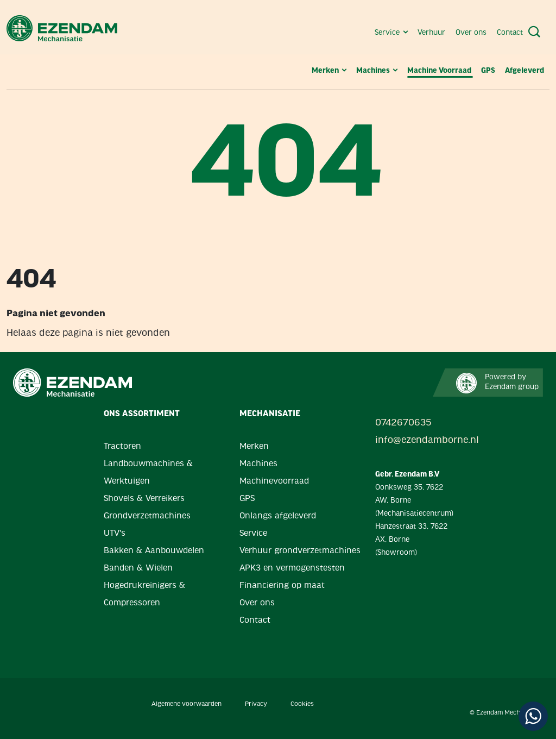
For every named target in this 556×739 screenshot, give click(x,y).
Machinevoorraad (274, 481)
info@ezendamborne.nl (414, 440)
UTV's (114, 533)
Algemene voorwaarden (186, 704)
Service (392, 33)
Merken (330, 71)
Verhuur (432, 33)
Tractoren (122, 446)
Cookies (302, 704)
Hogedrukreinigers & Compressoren (144, 594)
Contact (510, 33)
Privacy (256, 704)
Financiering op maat (282, 585)
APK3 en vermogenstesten (292, 568)
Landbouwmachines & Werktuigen (148, 473)
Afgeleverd (524, 71)
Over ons (472, 33)
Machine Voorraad (440, 71)
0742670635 (403, 423)
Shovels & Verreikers (144, 498)
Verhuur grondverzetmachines (300, 551)
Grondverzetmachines (147, 516)
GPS (489, 71)
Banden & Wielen (138, 568)
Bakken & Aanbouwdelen (154, 551)
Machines (377, 71)
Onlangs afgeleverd (277, 516)
